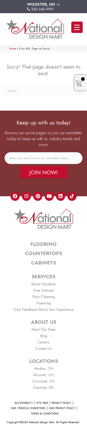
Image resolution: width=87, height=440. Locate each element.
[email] (43, 158)
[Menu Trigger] (77, 27)
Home (12, 48)
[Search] (43, 91)
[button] (43, 172)
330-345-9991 (42, 9)
